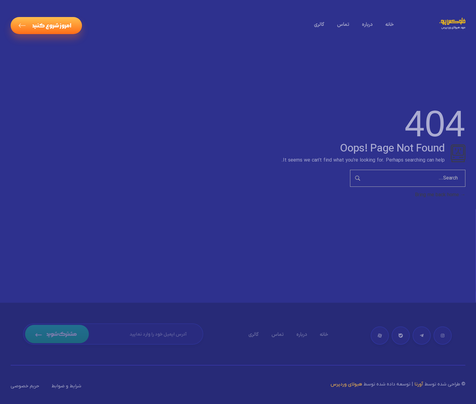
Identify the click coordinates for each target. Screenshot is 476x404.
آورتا (418, 384)
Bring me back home (440, 195)
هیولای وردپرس (346, 384)
